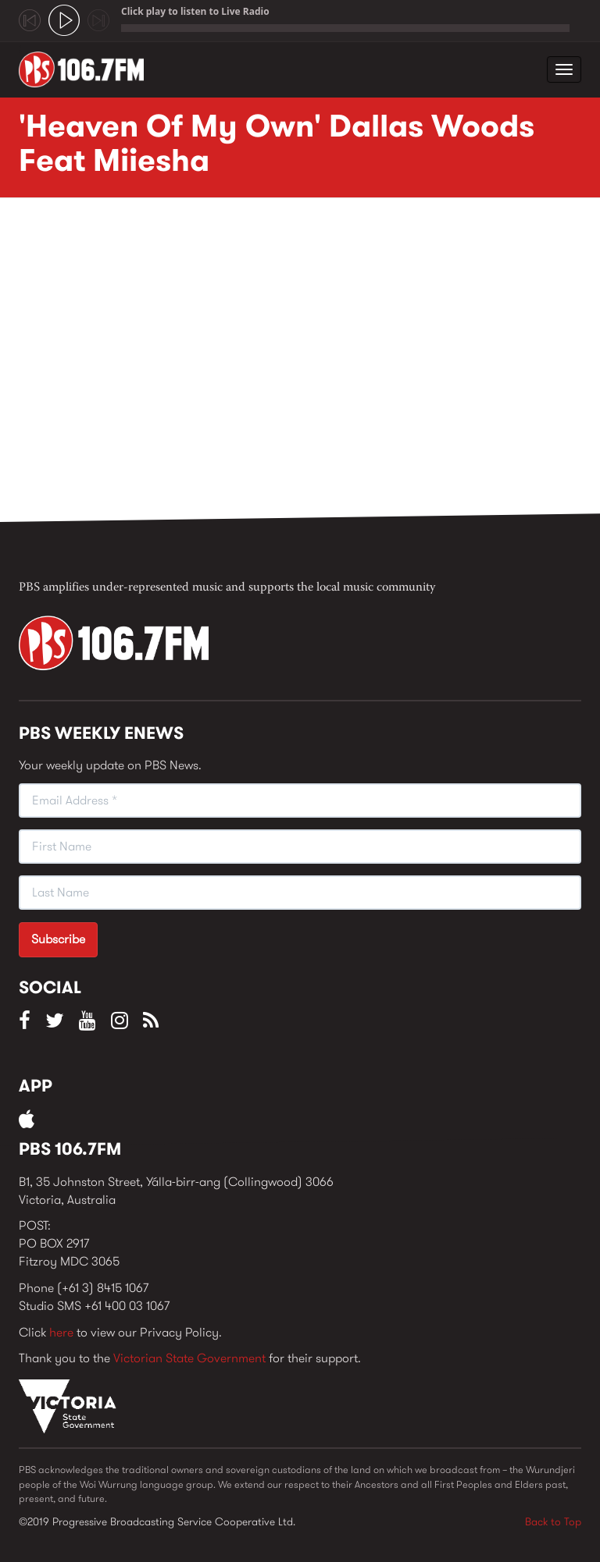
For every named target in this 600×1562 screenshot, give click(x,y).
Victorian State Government (189, 1358)
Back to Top (553, 1521)
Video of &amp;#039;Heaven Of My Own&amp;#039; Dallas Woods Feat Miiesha (269, 364)
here (61, 1332)
